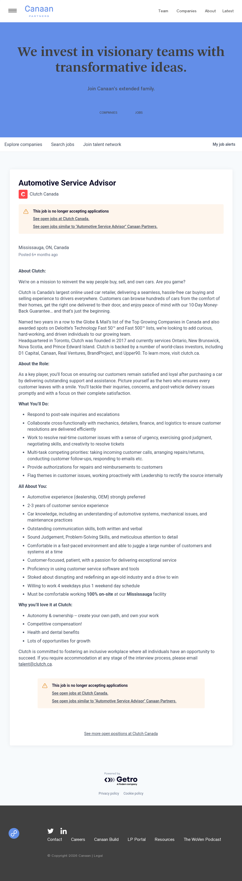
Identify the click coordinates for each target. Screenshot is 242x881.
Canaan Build (106, 840)
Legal (98, 856)
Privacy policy (109, 793)
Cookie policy (133, 793)
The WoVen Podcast (202, 840)
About (210, 11)
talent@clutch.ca (35, 664)
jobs (62, 144)
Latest (228, 11)
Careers (78, 840)
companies (23, 144)
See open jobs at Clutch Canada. (61, 218)
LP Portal (137, 840)
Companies (187, 11)
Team (163, 11)
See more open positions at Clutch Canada (121, 733)
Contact (54, 840)
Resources (165, 840)
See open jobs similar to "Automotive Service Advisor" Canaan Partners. (95, 226)
